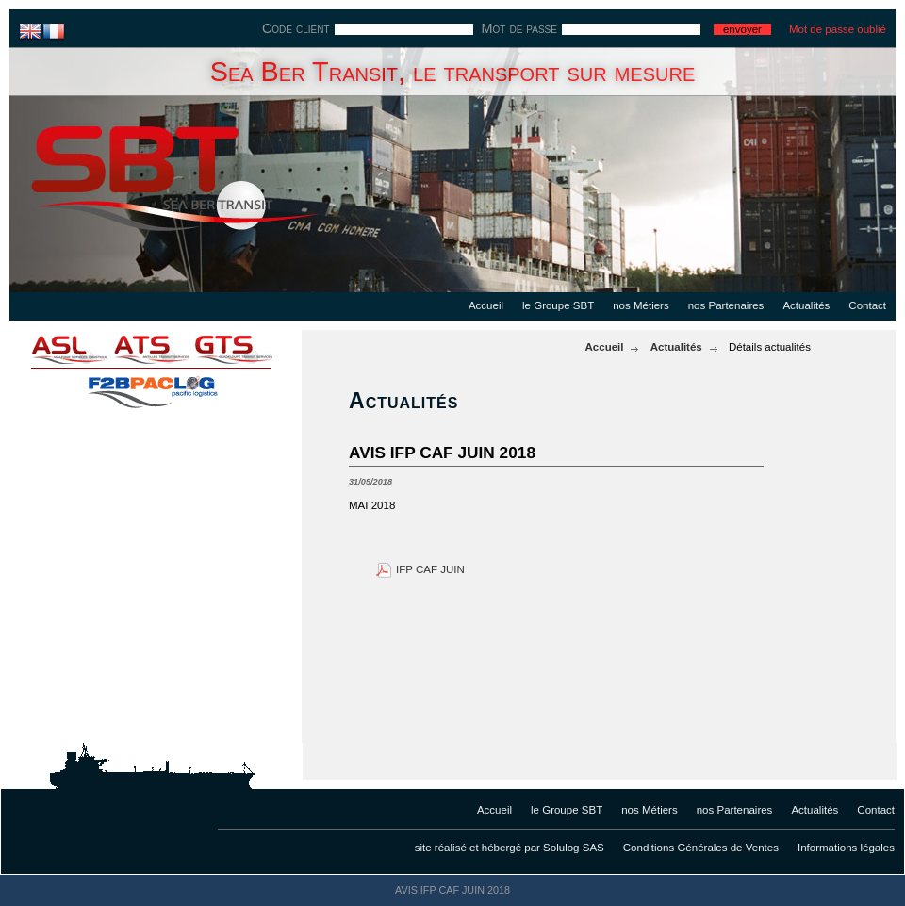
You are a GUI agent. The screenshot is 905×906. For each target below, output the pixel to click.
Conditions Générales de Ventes (701, 847)
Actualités (806, 305)
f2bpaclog (150, 386)
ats (151, 349)
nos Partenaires (726, 305)
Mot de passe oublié (837, 29)
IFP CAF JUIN (430, 569)
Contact (867, 305)
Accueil (486, 305)
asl (56, 349)
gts (245, 349)
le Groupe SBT (558, 305)
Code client (296, 28)
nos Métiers (641, 305)
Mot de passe (519, 28)
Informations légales (846, 847)
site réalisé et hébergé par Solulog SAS (509, 847)
